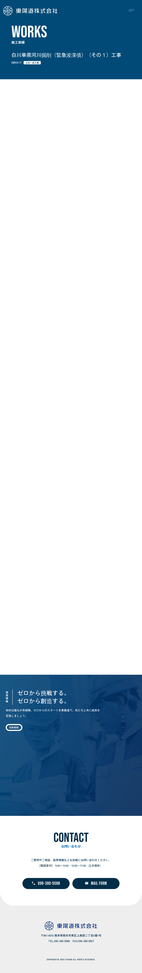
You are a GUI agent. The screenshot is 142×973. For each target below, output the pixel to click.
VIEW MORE (14, 727)
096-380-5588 (46, 883)
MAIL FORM (96, 883)
